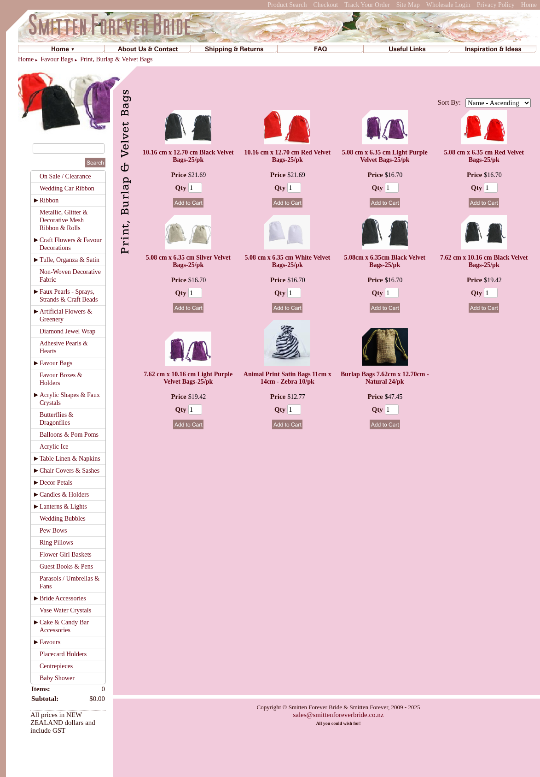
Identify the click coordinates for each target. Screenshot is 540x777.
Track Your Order (367, 4)
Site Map (408, 4)
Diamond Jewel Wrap (67, 331)
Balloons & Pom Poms (69, 434)
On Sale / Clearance (65, 176)
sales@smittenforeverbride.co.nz (338, 714)
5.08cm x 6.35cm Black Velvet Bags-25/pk (384, 261)
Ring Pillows (56, 542)
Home (529, 4)
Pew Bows (53, 530)
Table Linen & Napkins (70, 458)
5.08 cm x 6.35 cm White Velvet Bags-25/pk (287, 261)
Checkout (325, 4)
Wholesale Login (448, 4)
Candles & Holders (64, 494)
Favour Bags (57, 59)
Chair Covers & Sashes (69, 470)
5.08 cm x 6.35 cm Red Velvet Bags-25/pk (484, 156)
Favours (50, 642)
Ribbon (49, 200)
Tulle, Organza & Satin (69, 259)
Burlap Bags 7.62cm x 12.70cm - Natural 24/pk (385, 378)
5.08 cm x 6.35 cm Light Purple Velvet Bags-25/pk (385, 156)
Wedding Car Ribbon (67, 188)
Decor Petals (56, 482)
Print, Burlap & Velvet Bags (116, 59)
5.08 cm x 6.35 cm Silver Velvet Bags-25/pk (188, 261)
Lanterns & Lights (63, 506)
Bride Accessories (63, 598)
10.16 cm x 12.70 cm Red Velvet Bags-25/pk (287, 156)
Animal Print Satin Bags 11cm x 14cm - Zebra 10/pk (287, 378)
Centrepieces (56, 666)
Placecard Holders (63, 654)
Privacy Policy (496, 4)
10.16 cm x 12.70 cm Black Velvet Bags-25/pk (188, 156)
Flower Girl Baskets (66, 554)
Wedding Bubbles (63, 518)
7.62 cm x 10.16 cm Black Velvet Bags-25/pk (484, 261)
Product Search (287, 4)
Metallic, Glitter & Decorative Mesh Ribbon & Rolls (64, 220)
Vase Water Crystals (65, 610)
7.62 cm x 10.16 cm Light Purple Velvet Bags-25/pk (188, 378)
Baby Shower (57, 678)
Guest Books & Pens (66, 566)
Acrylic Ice (54, 446)
